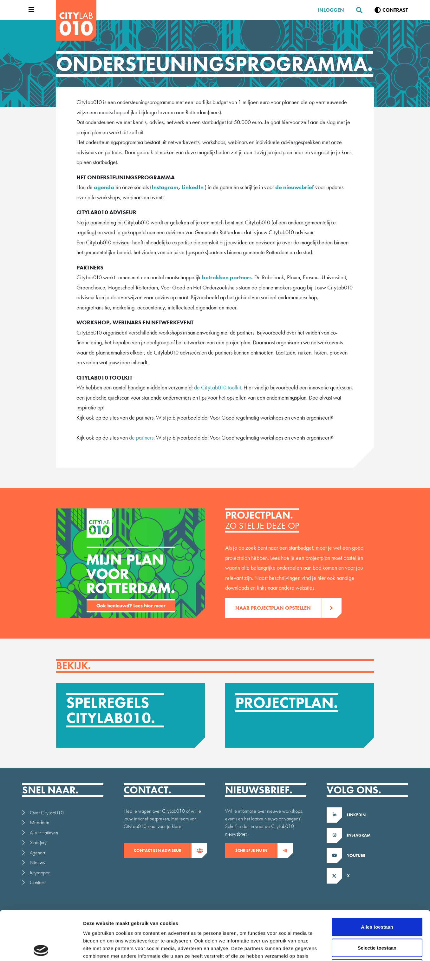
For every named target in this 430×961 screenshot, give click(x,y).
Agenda (37, 852)
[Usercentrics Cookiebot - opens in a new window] (41, 948)
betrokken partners (227, 277)
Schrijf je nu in (256, 850)
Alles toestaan (377, 877)
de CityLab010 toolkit (217, 387)
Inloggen (331, 10)
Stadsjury (38, 842)
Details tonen (343, 948)
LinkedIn (192, 187)
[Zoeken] (356, 10)
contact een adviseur (163, 850)
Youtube (356, 855)
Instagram (165, 187)
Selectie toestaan (377, 898)
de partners (141, 437)
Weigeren (377, 919)
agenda (104, 187)
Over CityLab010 (47, 812)
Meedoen (39, 822)
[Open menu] (29, 10)
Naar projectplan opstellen (278, 608)
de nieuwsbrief (295, 187)
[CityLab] (76, 20)
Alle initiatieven (44, 832)
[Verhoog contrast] (391, 10)
